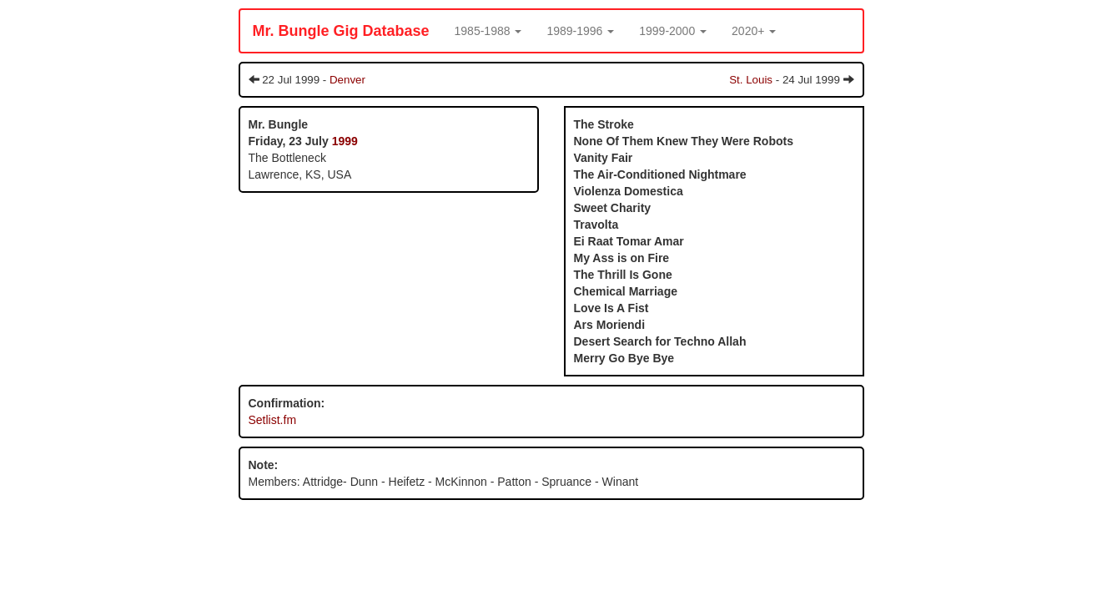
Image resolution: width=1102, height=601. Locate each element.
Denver (347, 79)
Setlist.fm (273, 420)
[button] (488, 31)
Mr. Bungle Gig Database (341, 31)
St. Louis (750, 79)
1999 (345, 141)
